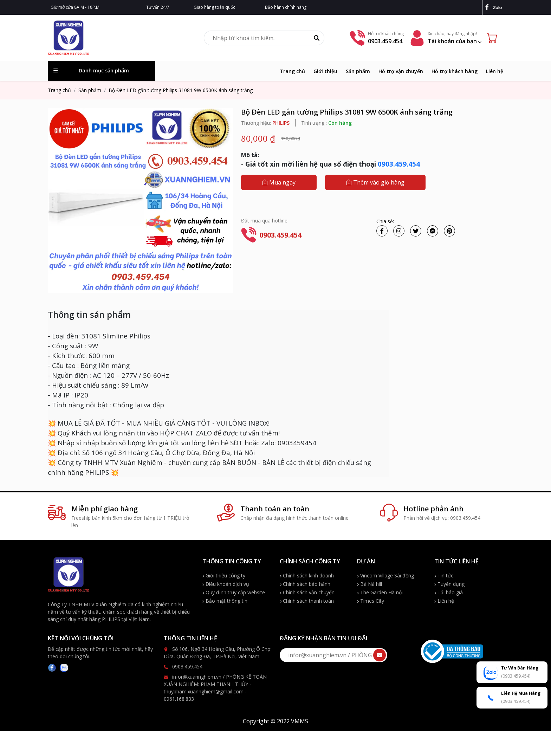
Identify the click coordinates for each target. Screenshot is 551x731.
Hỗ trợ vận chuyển (400, 71)
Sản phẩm (358, 71)
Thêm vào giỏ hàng (375, 182)
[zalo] (498, 7)
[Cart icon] (493, 38)
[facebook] (488, 7)
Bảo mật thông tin (224, 600)
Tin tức (443, 575)
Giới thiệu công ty (223, 575)
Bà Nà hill (369, 584)
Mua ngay (279, 182)
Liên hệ (494, 71)
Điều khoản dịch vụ (225, 584)
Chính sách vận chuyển (307, 592)
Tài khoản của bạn (454, 41)
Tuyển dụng (449, 584)
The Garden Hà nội (380, 592)
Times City (370, 600)
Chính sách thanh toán (307, 600)
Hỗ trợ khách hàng (455, 71)
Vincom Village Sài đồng (385, 575)
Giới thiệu (325, 71)
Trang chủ (292, 71)
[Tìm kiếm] (317, 38)
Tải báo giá (448, 592)
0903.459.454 (398, 164)
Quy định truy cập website (233, 592)
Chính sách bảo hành (305, 584)
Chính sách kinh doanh (307, 575)
